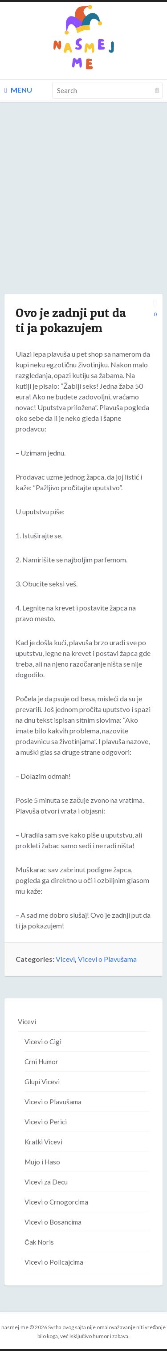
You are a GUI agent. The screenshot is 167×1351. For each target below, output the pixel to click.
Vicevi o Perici (45, 1122)
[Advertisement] (83, 206)
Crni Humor (41, 1062)
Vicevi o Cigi (42, 1042)
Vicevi (65, 959)
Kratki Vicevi (43, 1142)
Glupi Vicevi (42, 1082)
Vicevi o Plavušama (107, 959)
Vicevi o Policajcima (53, 1262)
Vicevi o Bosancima (52, 1222)
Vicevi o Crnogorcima (56, 1202)
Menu (18, 89)
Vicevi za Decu (46, 1182)
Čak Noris (39, 1242)
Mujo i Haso (42, 1162)
